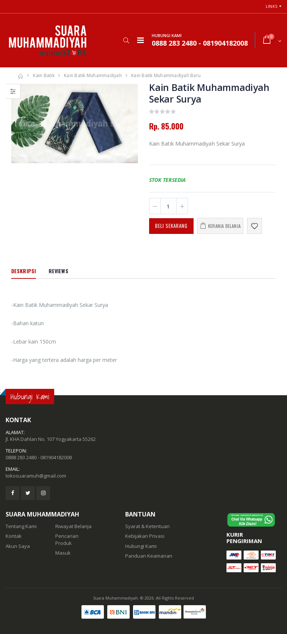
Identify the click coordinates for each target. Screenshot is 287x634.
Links (271, 6)
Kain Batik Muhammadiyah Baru (166, 75)
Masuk (63, 552)
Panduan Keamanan (148, 555)
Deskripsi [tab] (23, 271)
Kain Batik (44, 75)
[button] (126, 40)
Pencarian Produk (66, 539)
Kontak (14, 536)
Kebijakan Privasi (144, 536)
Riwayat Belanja (73, 526)
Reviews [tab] (58, 271)
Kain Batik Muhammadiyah (93, 75)
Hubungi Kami (141, 546)
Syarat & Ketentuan (147, 526)
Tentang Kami (21, 526)
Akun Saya (18, 546)
